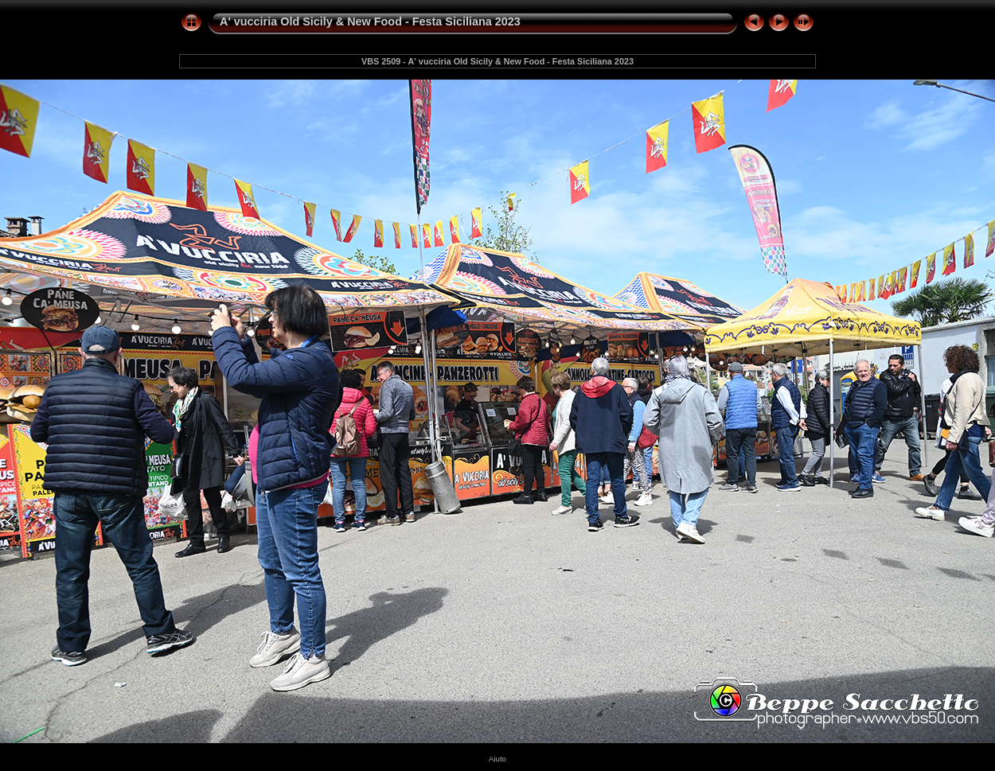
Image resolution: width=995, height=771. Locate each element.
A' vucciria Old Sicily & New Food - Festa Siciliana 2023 (370, 21)
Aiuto (497, 758)
